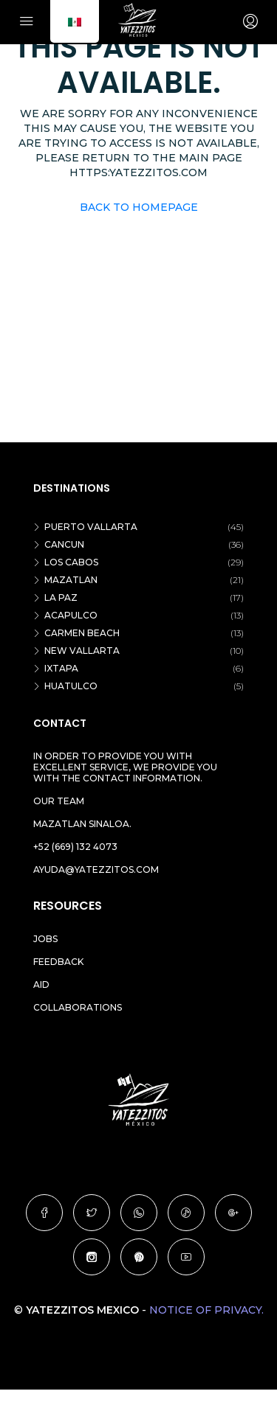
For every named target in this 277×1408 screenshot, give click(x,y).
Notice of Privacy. (206, 1310)
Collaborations (77, 1007)
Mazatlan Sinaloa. (82, 823)
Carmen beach (82, 632)
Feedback (58, 961)
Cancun (64, 544)
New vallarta (82, 650)
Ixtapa (61, 668)
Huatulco (71, 685)
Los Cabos (71, 562)
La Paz (61, 597)
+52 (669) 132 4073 (75, 846)
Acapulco (71, 615)
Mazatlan (71, 579)
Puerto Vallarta (90, 526)
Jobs (45, 938)
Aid (41, 984)
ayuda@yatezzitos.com (96, 869)
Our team (58, 800)
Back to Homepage (139, 207)
